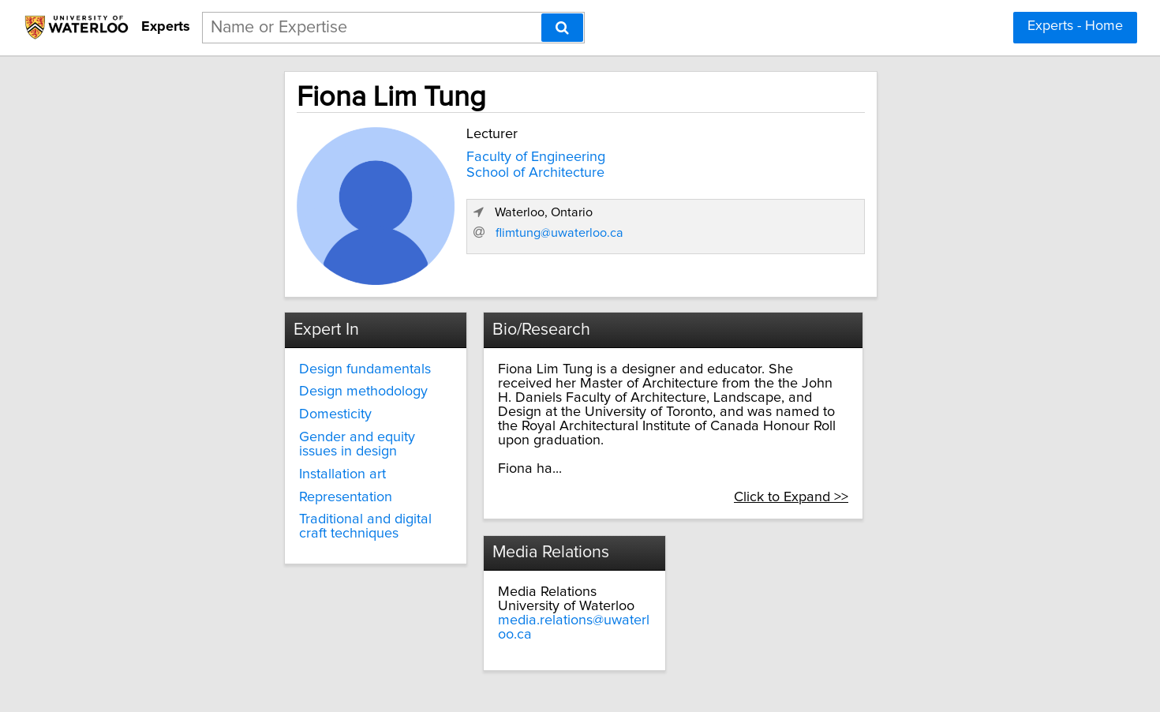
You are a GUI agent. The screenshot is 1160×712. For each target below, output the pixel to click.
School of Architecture (418, 169)
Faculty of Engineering (418, 153)
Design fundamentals (255, 364)
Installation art (232, 469)
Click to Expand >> (913, 463)
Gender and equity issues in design (275, 439)
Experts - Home (1075, 26)
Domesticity (225, 409)
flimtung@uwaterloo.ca (819, 257)
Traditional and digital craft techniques (271, 522)
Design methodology (253, 387)
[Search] (562, 27)
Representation (236, 492)
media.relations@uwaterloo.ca (541, 587)
